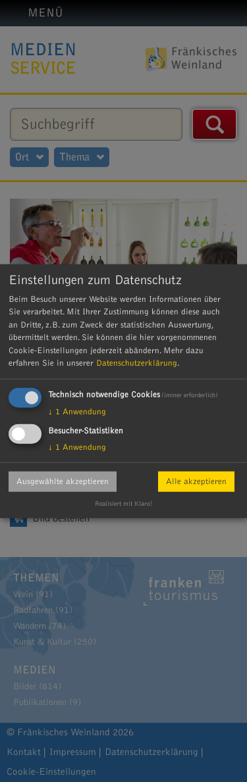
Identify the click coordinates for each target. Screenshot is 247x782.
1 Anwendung (77, 411)
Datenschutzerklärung (136, 363)
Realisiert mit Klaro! (124, 504)
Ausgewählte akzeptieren (62, 480)
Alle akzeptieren (196, 480)
